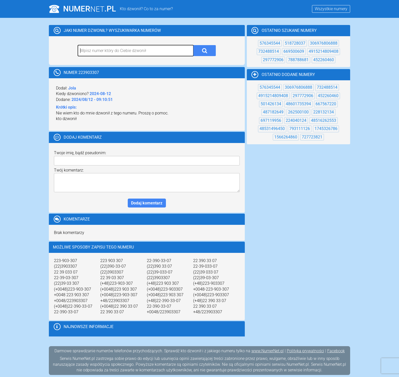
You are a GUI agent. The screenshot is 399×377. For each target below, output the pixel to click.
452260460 (323, 59)
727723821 (312, 137)
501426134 (271, 103)
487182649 (273, 112)
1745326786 (326, 128)
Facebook (336, 350)
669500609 (293, 51)
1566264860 (285, 137)
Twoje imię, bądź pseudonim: (80, 152)
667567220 (326, 103)
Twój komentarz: (69, 170)
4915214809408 (323, 51)
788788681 (298, 59)
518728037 (295, 43)
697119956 (271, 120)
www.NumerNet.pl (267, 350)
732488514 (268, 51)
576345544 (270, 43)
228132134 (323, 112)
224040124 (296, 120)
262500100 (298, 112)
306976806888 (323, 43)
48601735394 (298, 103)
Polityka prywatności (305, 350)
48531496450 (272, 128)
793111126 (299, 128)
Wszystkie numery (331, 8)
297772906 (273, 59)
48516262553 (323, 120)
